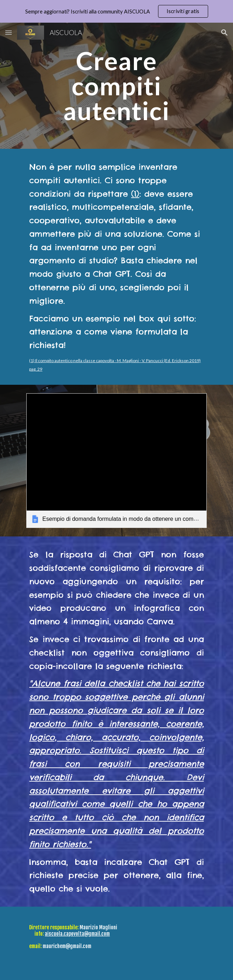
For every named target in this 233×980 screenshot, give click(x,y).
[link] (116, 460)
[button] (8, 32)
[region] (116, 11)
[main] (116, 85)
